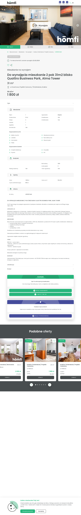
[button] (63, 2)
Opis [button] (40, 103)
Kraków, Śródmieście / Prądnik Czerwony (44, 52)
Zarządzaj (41, 511)
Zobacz (40, 377)
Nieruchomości (13, 52)
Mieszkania (21, 52)
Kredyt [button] (40, 269)
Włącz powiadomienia (40, 316)
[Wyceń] (67, 2)
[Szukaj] (60, 2)
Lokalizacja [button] (40, 265)
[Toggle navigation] (73, 3)
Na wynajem (29, 52)
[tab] (40, 103)
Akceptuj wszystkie (27, 511)
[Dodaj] (63, 2)
